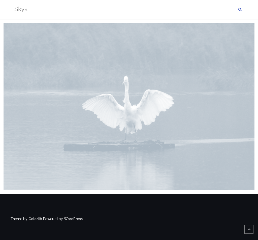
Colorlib (35, 219)
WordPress (73, 219)
